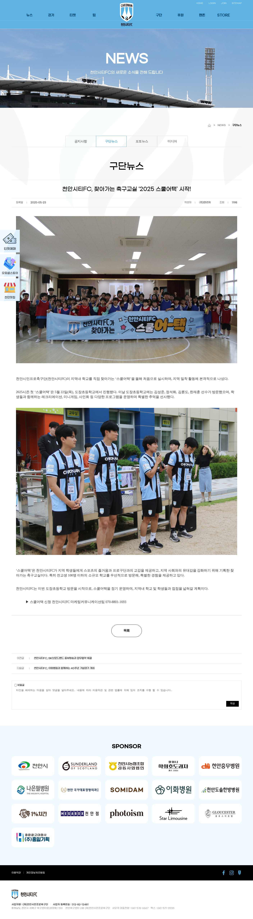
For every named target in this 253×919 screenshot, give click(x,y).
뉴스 (29, 15)
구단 (159, 15)
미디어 (172, 141)
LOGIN (212, 3)
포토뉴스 (142, 141)
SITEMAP (237, 3)
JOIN (223, 3)
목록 (127, 630)
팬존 (202, 15)
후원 (180, 15)
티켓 (73, 15)
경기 (51, 15)
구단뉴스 (111, 141)
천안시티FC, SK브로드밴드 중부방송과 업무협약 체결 (63, 658)
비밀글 (19, 685)
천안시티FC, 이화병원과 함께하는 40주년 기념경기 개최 (64, 668)
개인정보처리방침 (35, 873)
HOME (199, 3)
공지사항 (80, 141)
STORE (223, 15)
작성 (232, 704)
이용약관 (16, 873)
